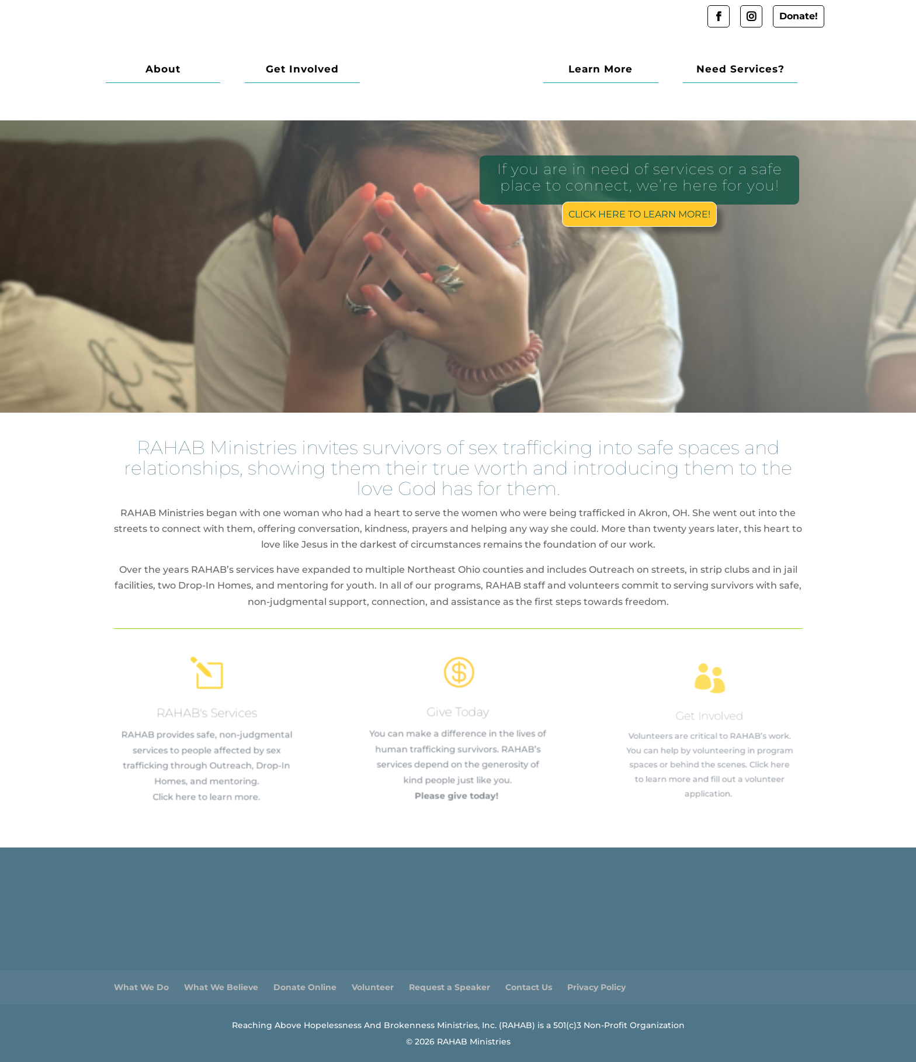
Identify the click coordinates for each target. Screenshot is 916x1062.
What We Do (141, 987)
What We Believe (221, 987)
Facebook (718, 16)
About (156, 70)
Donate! (798, 16)
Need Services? (746, 70)
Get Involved (283, 70)
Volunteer (373, 987)
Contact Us (528, 987)
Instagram (751, 16)
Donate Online (304, 987)
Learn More (620, 70)
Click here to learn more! (638, 213)
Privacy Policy (596, 987)
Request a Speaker (449, 987)
